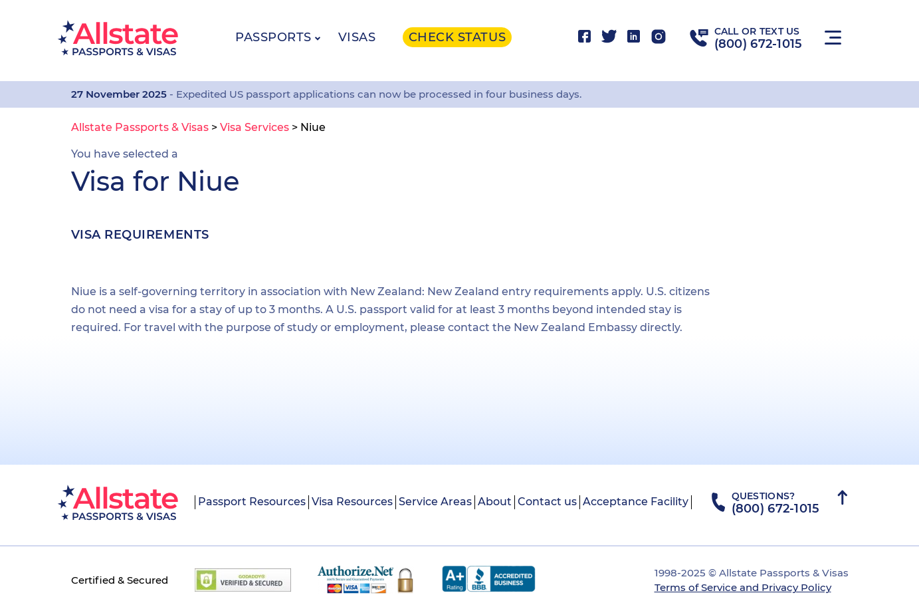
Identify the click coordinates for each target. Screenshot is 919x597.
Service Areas (435, 501)
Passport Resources (252, 501)
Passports (273, 37)
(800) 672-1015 (758, 44)
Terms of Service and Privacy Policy (743, 587)
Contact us (547, 501)
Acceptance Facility (635, 501)
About (495, 501)
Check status (457, 37)
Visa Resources (352, 501)
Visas (357, 37)
